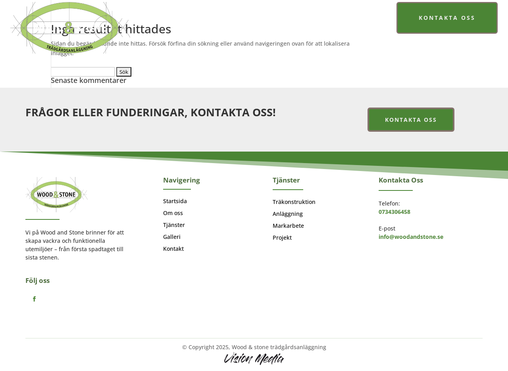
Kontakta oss (447, 17)
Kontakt (173, 249)
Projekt (282, 238)
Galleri (331, 19)
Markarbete (288, 226)
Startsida (212, 19)
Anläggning (288, 214)
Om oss (250, 19)
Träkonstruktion (294, 202)
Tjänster (288, 19)
